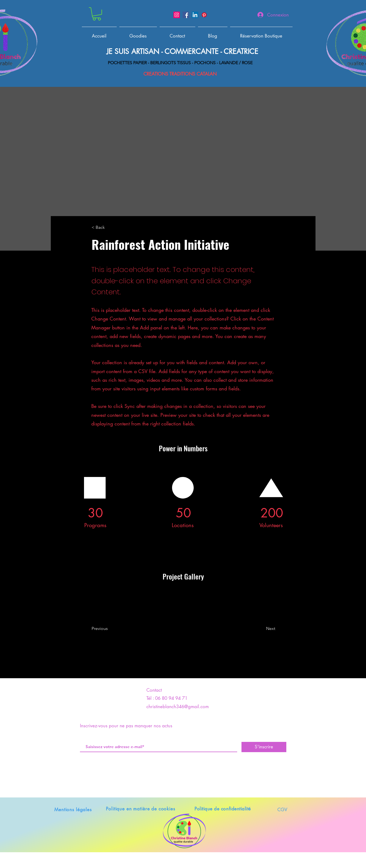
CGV (282, 810)
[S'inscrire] (263, 747)
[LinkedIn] (195, 15)
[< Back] (109, 227)
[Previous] (113, 628)
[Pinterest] (204, 15)
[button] (97, 14)
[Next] (257, 628)
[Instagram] (176, 15)
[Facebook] (186, 15)
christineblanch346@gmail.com (177, 707)
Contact (154, 690)
